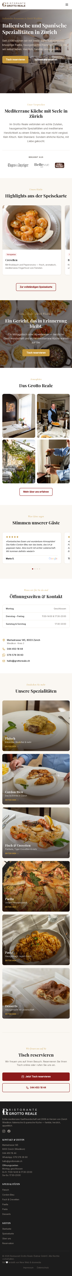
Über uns (6, 1238)
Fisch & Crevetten (10, 1199)
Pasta (5, 1209)
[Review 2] (34, 568)
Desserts (6, 1214)
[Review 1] (32, 568)
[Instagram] (3, 1131)
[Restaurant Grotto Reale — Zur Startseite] (13, 4)
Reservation (8, 1243)
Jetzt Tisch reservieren (36, 1076)
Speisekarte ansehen (45, 59)
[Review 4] (39, 568)
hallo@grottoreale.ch (18, 660)
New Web (24, 1262)
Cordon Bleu (8, 1194)
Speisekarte (8, 1233)
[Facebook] (9, 1131)
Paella (5, 1204)
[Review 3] (37, 568)
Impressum (28, 1267)
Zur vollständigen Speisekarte (36, 286)
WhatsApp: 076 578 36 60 (15, 1157)
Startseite (6, 1229)
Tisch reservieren (15, 59)
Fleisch (5, 1190)
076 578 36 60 (15, 654)
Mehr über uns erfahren (36, 491)
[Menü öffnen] (67, 5)
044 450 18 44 (15, 648)
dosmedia (36, 1262)
